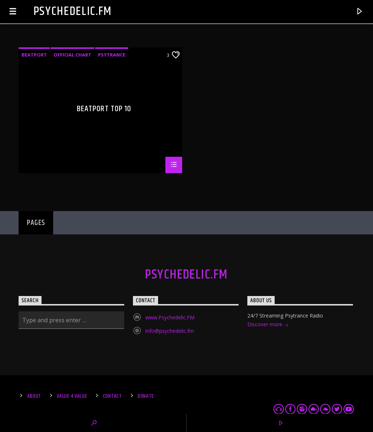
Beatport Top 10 (104, 110)
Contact (112, 396)
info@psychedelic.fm (169, 330)
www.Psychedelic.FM (170, 317)
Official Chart (72, 54)
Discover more (268, 325)
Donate (146, 396)
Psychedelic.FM (73, 11)
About (34, 396)
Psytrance (111, 54)
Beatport (34, 54)
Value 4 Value (72, 396)
